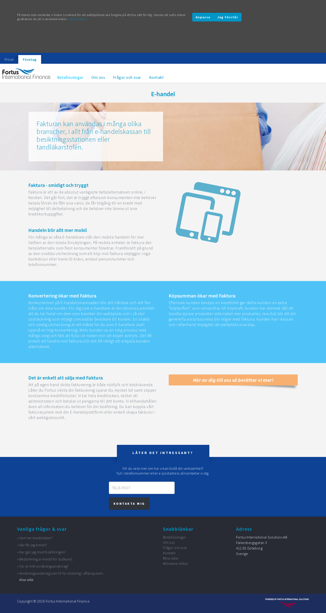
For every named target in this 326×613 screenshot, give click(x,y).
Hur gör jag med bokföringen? (42, 552)
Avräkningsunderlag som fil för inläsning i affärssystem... (62, 573)
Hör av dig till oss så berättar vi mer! (233, 380)
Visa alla (26, 579)
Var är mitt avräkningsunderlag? (44, 566)
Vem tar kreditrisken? (36, 538)
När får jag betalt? (33, 545)
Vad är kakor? (77, 19)
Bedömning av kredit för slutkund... (46, 559)
